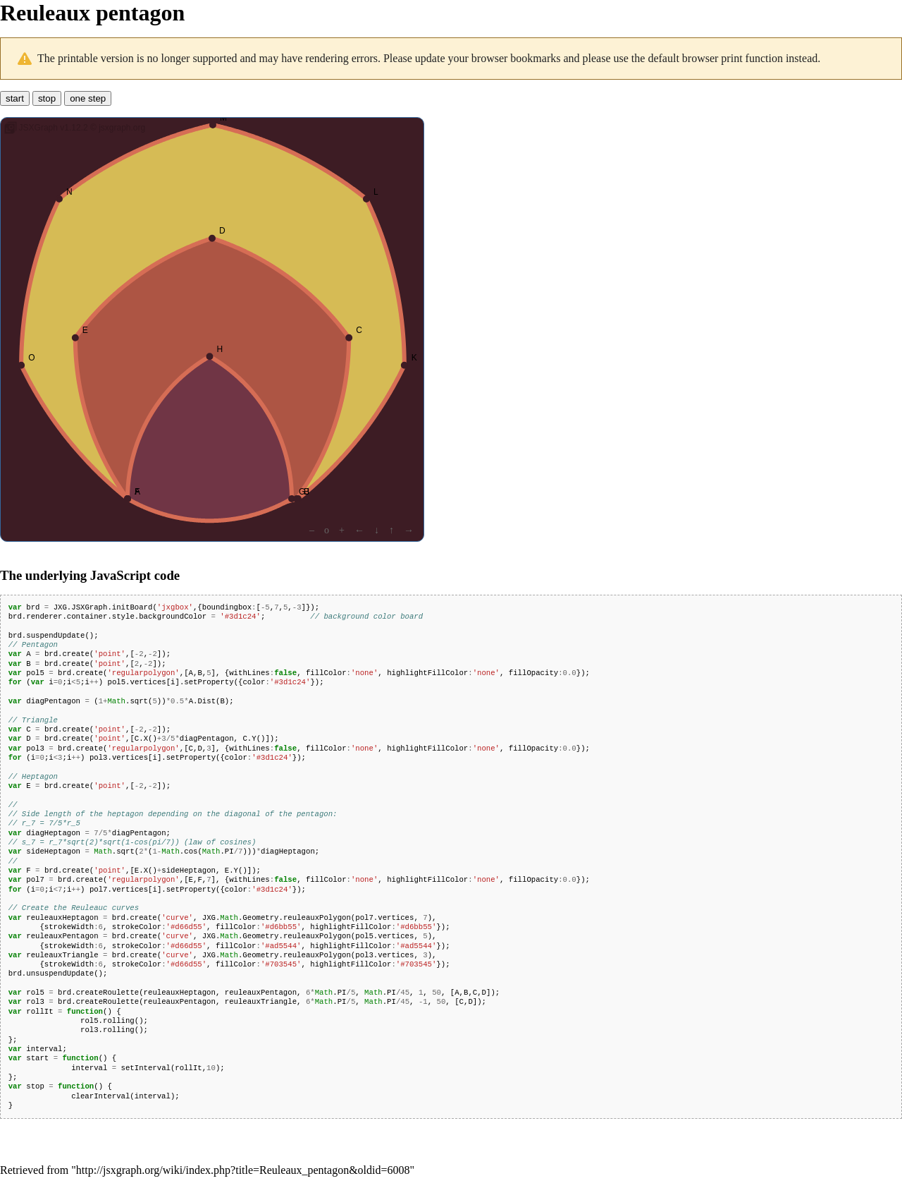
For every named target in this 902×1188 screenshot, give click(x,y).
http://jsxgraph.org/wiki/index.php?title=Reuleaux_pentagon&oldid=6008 (243, 1170)
